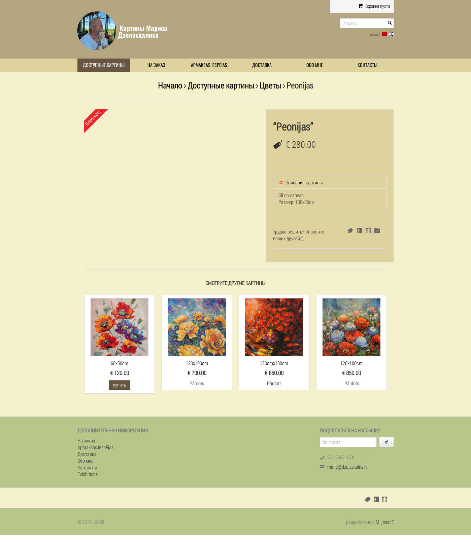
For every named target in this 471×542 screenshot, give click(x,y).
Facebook (359, 230)
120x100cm (197, 363)
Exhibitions (87, 474)
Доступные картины (104, 65)
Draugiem (368, 230)
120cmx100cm (274, 363)
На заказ (156, 65)
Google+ (377, 230)
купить (119, 385)
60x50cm (119, 363)
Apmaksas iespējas (209, 65)
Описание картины (300, 182)
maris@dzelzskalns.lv (347, 466)
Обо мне (314, 65)
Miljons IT (385, 521)
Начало (170, 85)
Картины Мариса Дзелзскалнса (142, 31)
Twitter (350, 230)
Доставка (262, 65)
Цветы (270, 85)
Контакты (367, 65)
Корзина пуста (374, 6)
